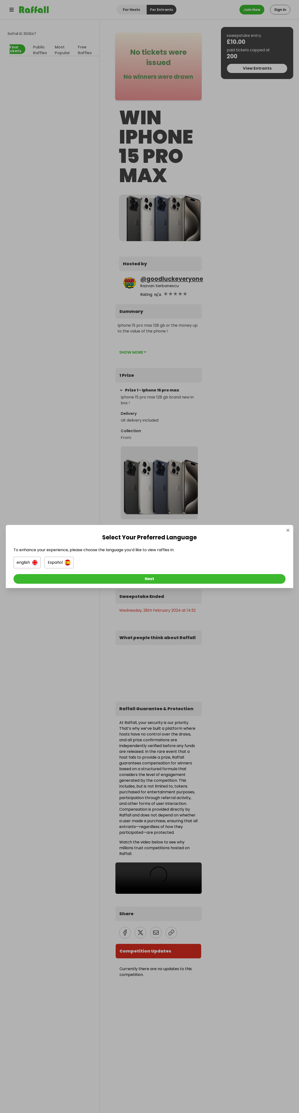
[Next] (149, 580)
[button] (95, 564)
